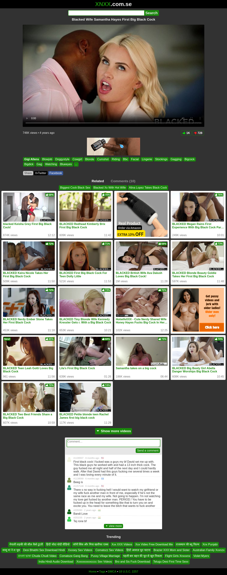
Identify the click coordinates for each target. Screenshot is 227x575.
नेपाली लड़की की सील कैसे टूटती (26, 544)
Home (93, 571)
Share (28, 173)
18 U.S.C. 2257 (128, 571)
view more (113, 525)
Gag (39, 164)
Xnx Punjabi (210, 544)
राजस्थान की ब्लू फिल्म (187, 544)
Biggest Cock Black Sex (75, 187)
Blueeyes (66, 164)
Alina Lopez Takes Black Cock (148, 187)
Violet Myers (201, 555)
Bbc (125, 159)
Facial (135, 159)
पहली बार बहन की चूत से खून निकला (142, 555)
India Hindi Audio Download (55, 561)
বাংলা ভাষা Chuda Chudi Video (37, 555)
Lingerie (147, 159)
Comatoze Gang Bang (74, 555)
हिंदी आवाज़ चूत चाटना (138, 550)
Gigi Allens (31, 159)
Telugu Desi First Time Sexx (170, 561)
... (76, 164)
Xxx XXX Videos (122, 544)
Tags (102, 571)
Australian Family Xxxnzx (209, 550)
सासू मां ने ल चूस (11, 550)
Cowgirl (77, 159)
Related (98, 181)
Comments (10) (123, 181)
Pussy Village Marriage (105, 555)
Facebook (55, 173)
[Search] (106, 13)
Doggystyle (62, 159)
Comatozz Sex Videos (109, 550)
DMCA (112, 571)
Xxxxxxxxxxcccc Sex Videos (94, 561)
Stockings (161, 159)
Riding (116, 159)
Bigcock (190, 159)
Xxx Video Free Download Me (154, 544)
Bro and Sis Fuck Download (132, 561)
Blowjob (47, 159)
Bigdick (29, 164)
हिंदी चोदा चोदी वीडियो (58, 544)
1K (186, 132)
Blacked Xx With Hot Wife (109, 187)
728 (198, 132)
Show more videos (113, 431)
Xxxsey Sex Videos (80, 550)
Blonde (89, 159)
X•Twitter (40, 173)
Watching (51, 164)
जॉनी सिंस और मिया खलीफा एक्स (90, 544)
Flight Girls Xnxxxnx (177, 555)
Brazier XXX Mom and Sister (172, 550)
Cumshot (103, 159)
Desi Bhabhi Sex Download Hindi (44, 550)
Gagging (176, 159)
